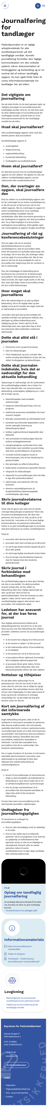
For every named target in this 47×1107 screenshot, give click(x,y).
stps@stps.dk (12, 1056)
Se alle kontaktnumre (16, 1065)
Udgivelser (10, 1085)
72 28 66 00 (11, 1052)
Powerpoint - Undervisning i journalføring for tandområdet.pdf (21, 960)
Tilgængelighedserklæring (18, 1089)
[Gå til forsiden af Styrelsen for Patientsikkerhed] (4, 6)
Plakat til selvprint (14, 953)
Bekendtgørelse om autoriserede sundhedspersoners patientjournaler (23, 999)
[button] (44, 6)
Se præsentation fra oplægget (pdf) (21, 910)
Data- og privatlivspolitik (17, 1092)
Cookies (9, 1096)
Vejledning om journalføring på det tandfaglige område (22, 1006)
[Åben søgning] (38, 6)
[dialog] (23, 871)
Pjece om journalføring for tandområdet (18, 947)
